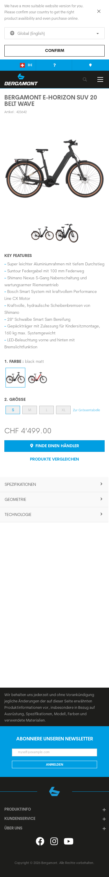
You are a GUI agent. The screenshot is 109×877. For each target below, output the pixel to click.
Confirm (54, 50)
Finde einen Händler (54, 445)
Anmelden (54, 764)
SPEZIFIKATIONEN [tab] (20, 484)
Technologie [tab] (18, 514)
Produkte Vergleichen (54, 459)
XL (63, 410)
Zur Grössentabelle (86, 410)
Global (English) (53, 33)
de (26, 65)
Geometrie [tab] (15, 499)
